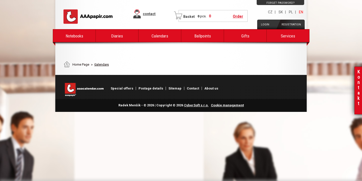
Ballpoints (202, 35)
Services (288, 35)
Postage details (151, 88)
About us (211, 88)
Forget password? (280, 3)
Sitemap (175, 88)
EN (301, 12)
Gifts (245, 35)
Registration (291, 24)
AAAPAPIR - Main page (88, 16)
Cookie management (227, 105)
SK (281, 12)
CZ (270, 12)
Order (238, 16)
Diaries (117, 35)
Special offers (122, 88)
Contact (193, 88)
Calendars (160, 35)
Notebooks (74, 35)
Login (265, 24)
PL (291, 12)
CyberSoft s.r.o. (196, 105)
